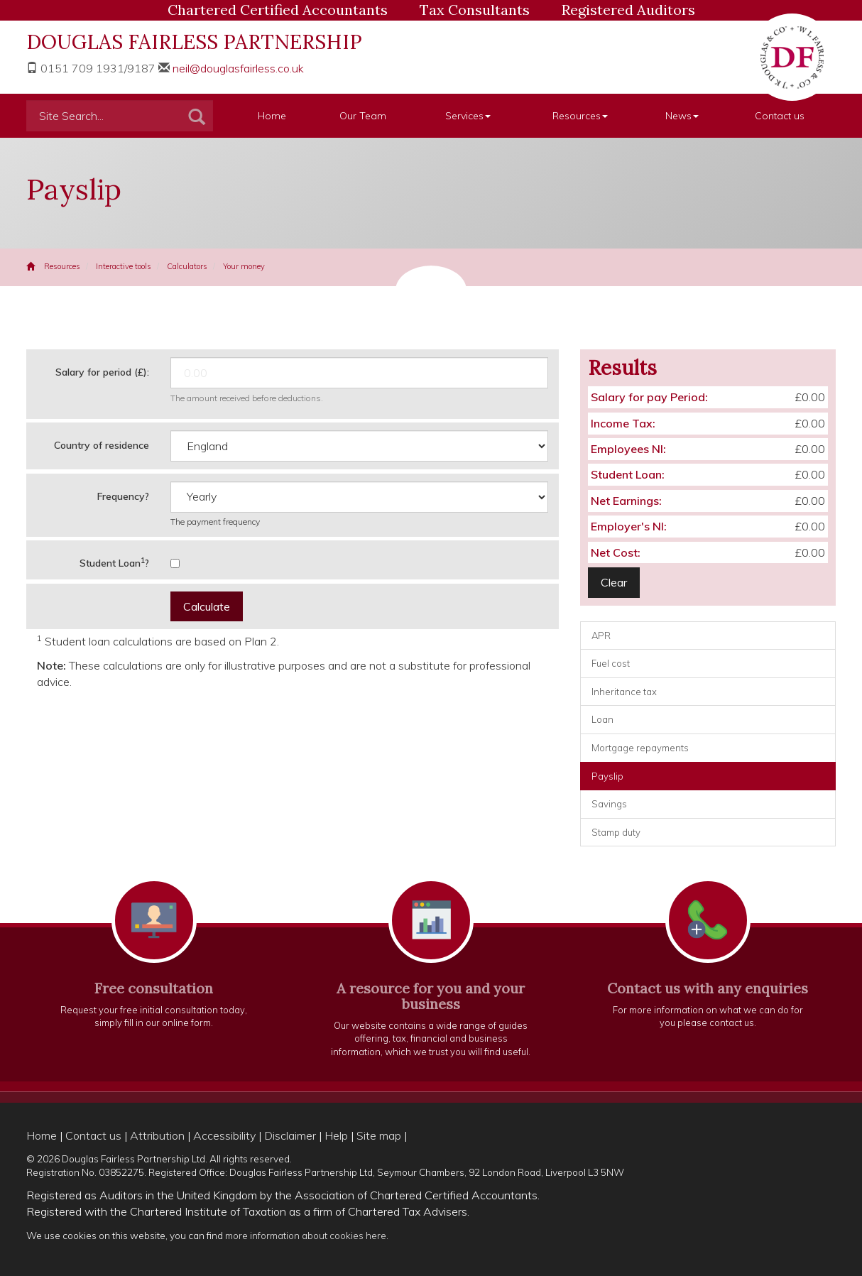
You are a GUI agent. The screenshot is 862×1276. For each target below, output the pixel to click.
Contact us (779, 115)
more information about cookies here (305, 1235)
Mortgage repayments (640, 747)
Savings (609, 803)
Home (272, 115)
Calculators (187, 266)
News (682, 115)
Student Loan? (114, 562)
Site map (378, 1135)
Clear (614, 582)
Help (336, 1135)
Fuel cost (610, 663)
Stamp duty (615, 832)
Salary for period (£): (102, 372)
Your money (244, 266)
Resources (580, 115)
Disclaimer (290, 1135)
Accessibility (224, 1135)
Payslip (607, 776)
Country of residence (101, 445)
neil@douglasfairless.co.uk (238, 68)
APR (601, 635)
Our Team (362, 115)
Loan (602, 719)
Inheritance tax (624, 691)
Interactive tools (123, 266)
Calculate (206, 606)
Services (468, 115)
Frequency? (123, 496)
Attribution (157, 1135)
